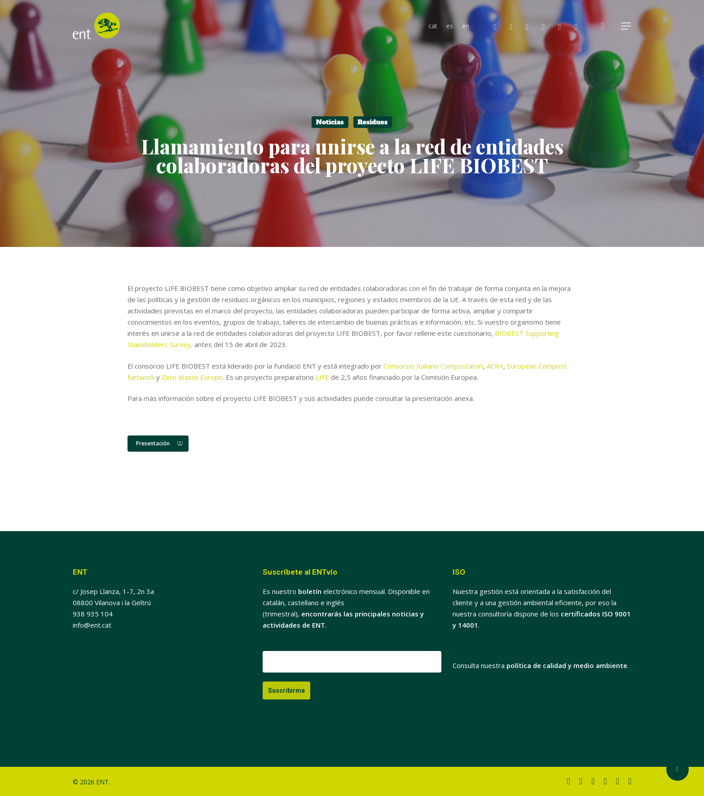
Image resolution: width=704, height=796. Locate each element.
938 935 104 (93, 613)
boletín (309, 591)
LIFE (322, 377)
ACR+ (495, 365)
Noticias (330, 122)
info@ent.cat (92, 624)
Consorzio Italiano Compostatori (433, 365)
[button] (626, 26)
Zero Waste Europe (192, 377)
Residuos (373, 122)
